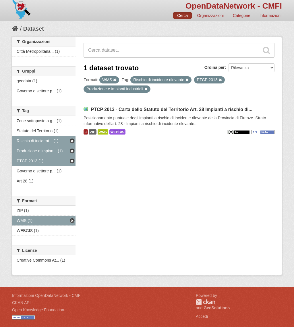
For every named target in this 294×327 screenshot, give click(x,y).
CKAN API (21, 302)
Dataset (33, 29)
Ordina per (214, 67)
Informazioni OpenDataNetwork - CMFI (47, 295)
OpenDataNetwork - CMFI (233, 5)
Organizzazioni (210, 15)
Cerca (182, 15)
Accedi (202, 316)
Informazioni (270, 15)
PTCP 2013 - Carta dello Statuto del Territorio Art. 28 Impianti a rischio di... (171, 109)
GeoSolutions (217, 307)
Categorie (241, 15)
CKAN (205, 302)
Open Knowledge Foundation (38, 309)
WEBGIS (117, 132)
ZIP (92, 132)
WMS (103, 132)
